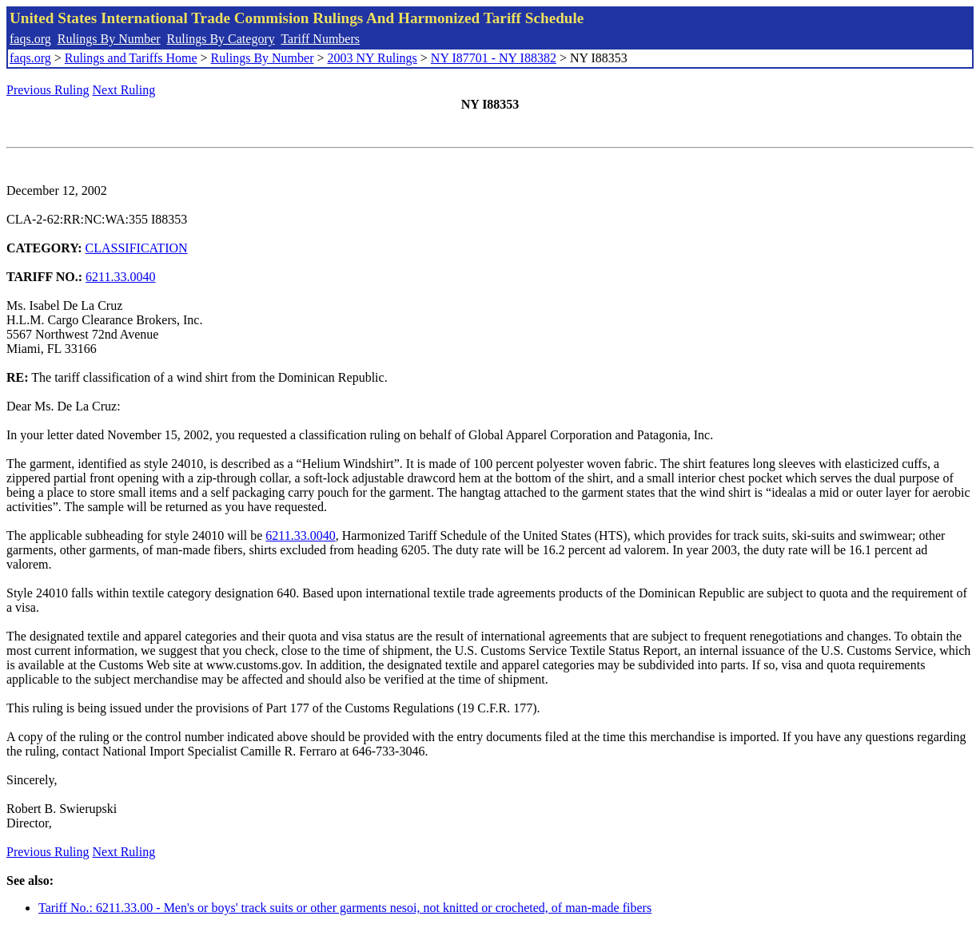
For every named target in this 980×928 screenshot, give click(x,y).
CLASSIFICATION (137, 248)
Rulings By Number (109, 39)
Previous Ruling (48, 90)
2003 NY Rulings (372, 58)
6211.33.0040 (120, 277)
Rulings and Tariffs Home (131, 58)
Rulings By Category (221, 39)
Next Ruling (124, 90)
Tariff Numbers (320, 39)
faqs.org (30, 39)
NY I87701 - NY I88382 (493, 58)
